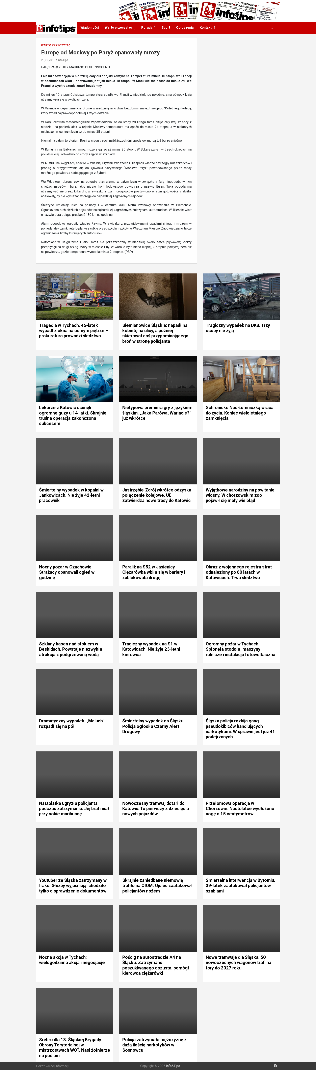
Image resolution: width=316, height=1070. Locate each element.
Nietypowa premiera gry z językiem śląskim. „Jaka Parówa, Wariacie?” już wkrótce (157, 413)
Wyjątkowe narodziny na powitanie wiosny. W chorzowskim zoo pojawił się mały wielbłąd (240, 495)
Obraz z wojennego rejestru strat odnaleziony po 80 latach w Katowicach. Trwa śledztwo (239, 572)
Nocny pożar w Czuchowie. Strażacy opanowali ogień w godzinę (67, 572)
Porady (146, 27)
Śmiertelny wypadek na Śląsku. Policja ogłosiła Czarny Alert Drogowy (153, 726)
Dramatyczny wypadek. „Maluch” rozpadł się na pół (71, 723)
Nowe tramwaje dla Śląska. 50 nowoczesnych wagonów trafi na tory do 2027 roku (238, 962)
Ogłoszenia (185, 27)
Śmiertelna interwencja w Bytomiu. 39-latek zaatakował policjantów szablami (240, 885)
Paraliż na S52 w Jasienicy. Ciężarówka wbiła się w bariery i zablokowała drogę (153, 572)
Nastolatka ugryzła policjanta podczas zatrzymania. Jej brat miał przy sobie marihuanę (74, 809)
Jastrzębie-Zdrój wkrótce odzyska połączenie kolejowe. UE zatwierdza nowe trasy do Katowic (156, 495)
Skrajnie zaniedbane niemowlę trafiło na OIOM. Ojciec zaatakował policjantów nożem (157, 885)
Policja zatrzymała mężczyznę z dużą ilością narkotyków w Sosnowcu (154, 1045)
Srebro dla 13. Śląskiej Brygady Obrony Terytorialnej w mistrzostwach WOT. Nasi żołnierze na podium (74, 1047)
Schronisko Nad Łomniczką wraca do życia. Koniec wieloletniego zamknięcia (239, 413)
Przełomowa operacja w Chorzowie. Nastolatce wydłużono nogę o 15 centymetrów (240, 809)
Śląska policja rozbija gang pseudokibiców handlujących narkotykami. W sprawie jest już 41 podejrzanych (240, 728)
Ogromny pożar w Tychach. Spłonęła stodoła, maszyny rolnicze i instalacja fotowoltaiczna (240, 649)
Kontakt (206, 27)
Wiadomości (89, 27)
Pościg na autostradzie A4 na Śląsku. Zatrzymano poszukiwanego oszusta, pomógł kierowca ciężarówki (155, 965)
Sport (166, 27)
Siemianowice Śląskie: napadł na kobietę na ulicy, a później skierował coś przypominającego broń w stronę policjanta (155, 333)
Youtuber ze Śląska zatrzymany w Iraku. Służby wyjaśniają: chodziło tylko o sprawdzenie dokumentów (73, 885)
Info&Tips (173, 1066)
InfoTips (63, 60)
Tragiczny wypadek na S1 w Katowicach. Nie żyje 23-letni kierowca (151, 649)
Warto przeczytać (118, 27)
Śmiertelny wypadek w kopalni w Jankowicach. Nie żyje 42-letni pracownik (71, 495)
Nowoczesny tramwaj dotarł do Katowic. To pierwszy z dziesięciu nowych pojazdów (155, 809)
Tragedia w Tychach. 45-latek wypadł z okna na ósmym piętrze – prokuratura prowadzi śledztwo (73, 331)
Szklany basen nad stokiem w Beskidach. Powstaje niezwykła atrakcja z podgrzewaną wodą (70, 649)
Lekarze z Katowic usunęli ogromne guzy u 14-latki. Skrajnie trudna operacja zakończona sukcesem (72, 415)
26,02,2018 (48, 60)
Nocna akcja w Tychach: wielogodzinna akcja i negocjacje (72, 960)
